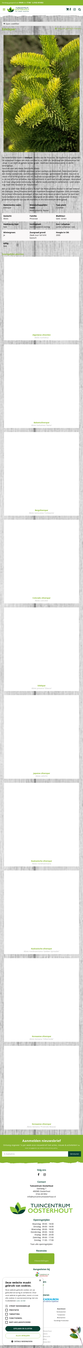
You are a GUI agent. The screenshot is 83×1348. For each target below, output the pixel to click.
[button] (22, 1341)
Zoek (80, 9)
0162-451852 (41, 1194)
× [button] (40, 1281)
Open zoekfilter (11, 23)
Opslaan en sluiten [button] (22, 1328)
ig (75, 9)
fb (70, 9)
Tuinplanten (61, 1317)
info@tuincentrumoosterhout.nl (41, 1196)
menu (4, 9)
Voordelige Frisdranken (61, 1323)
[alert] (23, 1311)
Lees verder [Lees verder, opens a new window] (21, 1301)
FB (39, 1175)
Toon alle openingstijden (41, 1244)
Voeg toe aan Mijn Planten (69, 28)
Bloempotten (61, 1320)
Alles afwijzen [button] (23, 1335)
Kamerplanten (61, 1314)
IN (45, 1175)
